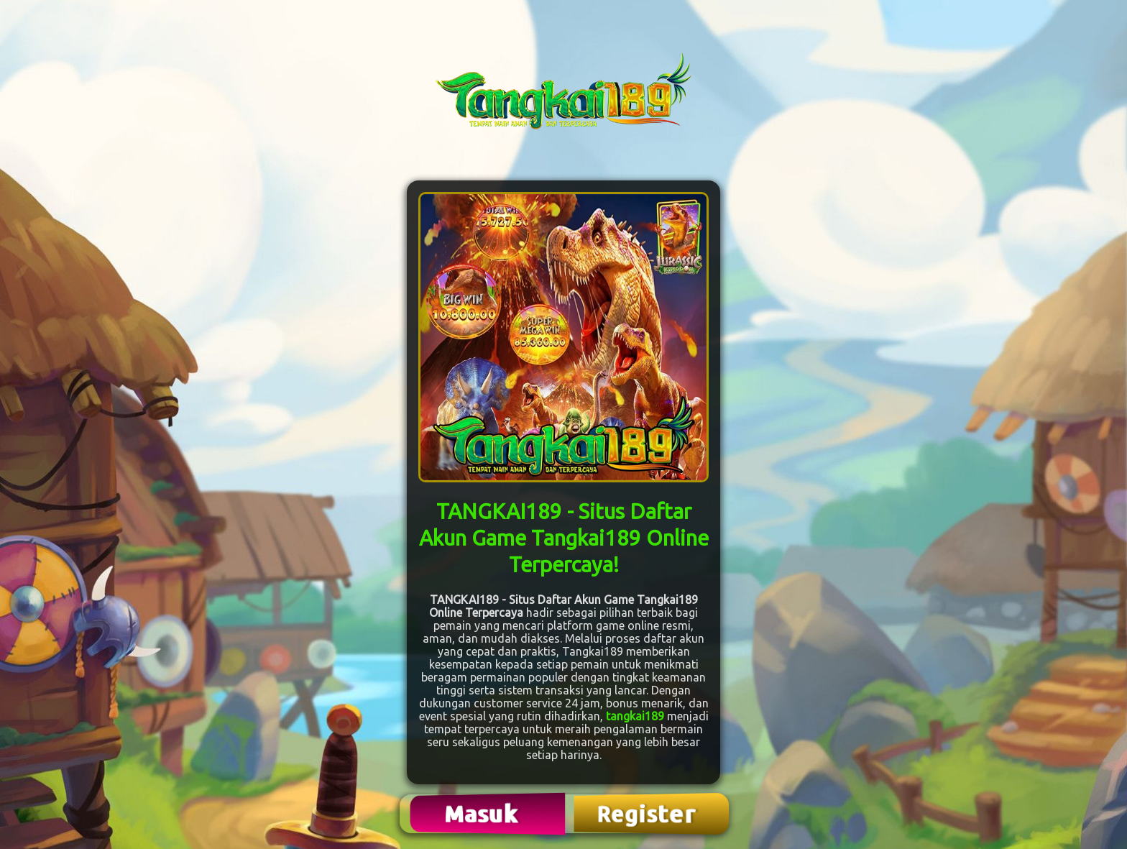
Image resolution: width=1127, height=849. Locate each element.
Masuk (483, 813)
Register (647, 813)
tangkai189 (635, 716)
